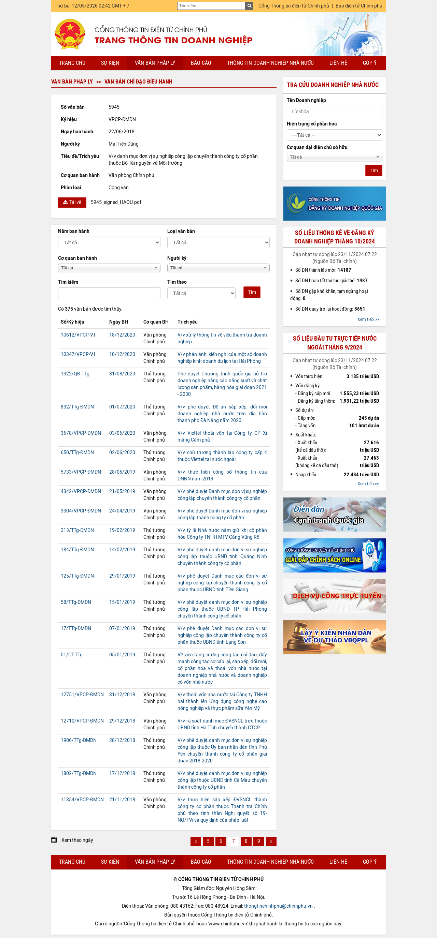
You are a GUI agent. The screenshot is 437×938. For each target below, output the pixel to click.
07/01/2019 (122, 628)
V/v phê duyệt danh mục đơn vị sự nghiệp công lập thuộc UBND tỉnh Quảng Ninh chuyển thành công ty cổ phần (222, 556)
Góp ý (370, 63)
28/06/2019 (122, 472)
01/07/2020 (122, 407)
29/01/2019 (122, 576)
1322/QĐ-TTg (75, 374)
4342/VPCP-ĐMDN (81, 491)
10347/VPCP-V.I (78, 354)
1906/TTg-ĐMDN (79, 740)
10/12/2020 (122, 354)
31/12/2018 (122, 695)
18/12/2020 (122, 335)
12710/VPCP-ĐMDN (82, 721)
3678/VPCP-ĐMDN (81, 433)
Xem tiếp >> (368, 319)
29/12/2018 (122, 721)
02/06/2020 (122, 453)
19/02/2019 (122, 530)
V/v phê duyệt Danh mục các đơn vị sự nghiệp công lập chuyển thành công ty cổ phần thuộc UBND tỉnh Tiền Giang (222, 583)
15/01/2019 (122, 602)
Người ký (176, 258)
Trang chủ (72, 63)
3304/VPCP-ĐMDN (81, 511)
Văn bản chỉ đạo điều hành (138, 81)
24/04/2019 (122, 511)
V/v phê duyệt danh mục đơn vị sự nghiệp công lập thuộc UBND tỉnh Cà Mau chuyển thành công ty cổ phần (222, 780)
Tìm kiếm (68, 282)
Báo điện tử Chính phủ (359, 6)
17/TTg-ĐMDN (76, 628)
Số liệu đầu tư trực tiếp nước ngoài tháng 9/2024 (335, 343)
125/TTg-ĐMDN (77, 576)
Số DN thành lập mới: (323, 270)
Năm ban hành (73, 231)
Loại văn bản (181, 231)
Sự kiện (110, 63)
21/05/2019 (122, 491)
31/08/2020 (122, 374)
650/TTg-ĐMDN (77, 453)
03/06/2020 (122, 433)
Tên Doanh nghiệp (306, 100)
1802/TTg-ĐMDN (79, 773)
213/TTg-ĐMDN (77, 530)
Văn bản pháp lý (155, 63)
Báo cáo (201, 63)
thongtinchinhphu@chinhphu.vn (278, 906)
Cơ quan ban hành (77, 258)
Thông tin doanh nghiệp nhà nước (270, 63)
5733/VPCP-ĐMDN (81, 472)
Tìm (252, 292)
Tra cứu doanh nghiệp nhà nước (333, 85)
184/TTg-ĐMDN (77, 550)
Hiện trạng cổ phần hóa (312, 124)
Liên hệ (338, 63)
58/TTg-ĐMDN (76, 602)
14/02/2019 (122, 550)
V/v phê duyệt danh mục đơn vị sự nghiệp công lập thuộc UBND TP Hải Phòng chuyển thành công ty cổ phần (222, 609)
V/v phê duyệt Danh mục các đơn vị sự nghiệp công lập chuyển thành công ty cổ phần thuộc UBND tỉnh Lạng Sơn (222, 635)
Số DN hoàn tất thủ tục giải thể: (331, 281)
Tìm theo (177, 282)
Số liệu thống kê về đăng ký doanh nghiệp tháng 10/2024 (334, 237)
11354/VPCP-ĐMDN (82, 800)
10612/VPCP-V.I (78, 335)
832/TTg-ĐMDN (77, 407)
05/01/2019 (122, 655)
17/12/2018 (122, 773)
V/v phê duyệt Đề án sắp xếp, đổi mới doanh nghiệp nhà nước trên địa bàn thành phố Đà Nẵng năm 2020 (222, 413)
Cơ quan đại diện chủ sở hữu (317, 147)
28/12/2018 (122, 740)
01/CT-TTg (72, 655)
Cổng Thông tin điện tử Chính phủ (293, 6)
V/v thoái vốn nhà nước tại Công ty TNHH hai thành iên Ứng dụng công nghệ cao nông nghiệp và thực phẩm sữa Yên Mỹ (222, 701)
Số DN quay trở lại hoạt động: (330, 309)
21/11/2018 (122, 800)
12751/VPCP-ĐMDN (82, 695)
